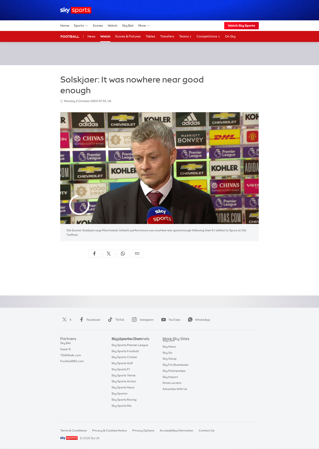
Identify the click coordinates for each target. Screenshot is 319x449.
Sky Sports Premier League (129, 351)
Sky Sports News (122, 393)
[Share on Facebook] (94, 253)
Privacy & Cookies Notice (109, 430)
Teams (185, 36)
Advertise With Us (175, 393)
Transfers (167, 36)
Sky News (169, 351)
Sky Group (170, 363)
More (144, 25)
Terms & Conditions (73, 430)
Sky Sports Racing (124, 405)
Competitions (208, 36)
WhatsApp (198, 319)
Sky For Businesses (175, 369)
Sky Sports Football (125, 357)
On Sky (230, 36)
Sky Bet (128, 25)
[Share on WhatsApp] (123, 253)
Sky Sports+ (119, 399)
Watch (112, 25)
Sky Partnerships (174, 375)
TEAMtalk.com (70, 357)
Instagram (142, 319)
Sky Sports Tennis (123, 381)
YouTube (170, 319)
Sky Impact (170, 381)
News (91, 36)
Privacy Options (143, 430)
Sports (81, 25)
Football (69, 36)
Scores (98, 25)
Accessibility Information (176, 430)
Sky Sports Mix (121, 412)
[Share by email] (137, 253)
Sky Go (167, 357)
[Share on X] (109, 253)
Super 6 (65, 351)
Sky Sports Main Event (126, 345)
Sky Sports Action (123, 387)
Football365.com (72, 363)
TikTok (115, 319)
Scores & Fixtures (128, 36)
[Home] (75, 10)
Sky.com (169, 345)
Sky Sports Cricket (124, 363)
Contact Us (206, 430)
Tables (150, 36)
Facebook (89, 319)
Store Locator (172, 387)
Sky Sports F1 (120, 375)
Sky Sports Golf (122, 369)
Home (64, 25)
